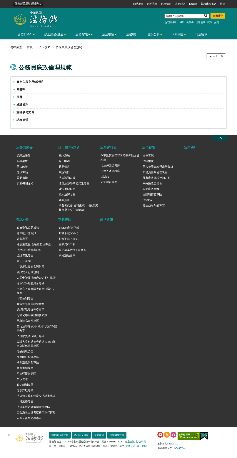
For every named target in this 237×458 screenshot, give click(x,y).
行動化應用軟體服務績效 (32, 315)
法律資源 (148, 155)
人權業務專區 (25, 401)
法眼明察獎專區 (152, 194)
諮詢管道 (22, 119)
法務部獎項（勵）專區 (30, 336)
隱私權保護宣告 (59, 435)
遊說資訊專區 (25, 255)
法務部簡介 (24, 34)
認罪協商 (200, 22)
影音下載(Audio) (69, 238)
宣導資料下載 (67, 244)
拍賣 (216, 22)
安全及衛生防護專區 (29, 418)
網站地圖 (138, 3)
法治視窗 (108, 34)
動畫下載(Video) (68, 233)
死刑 (209, 22)
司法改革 (201, 34)
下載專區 (177, 34)
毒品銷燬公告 (25, 351)
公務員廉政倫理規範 (155, 172)
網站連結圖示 (67, 255)
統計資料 (22, 104)
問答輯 (20, 89)
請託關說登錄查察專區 (30, 309)
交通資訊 (130, 441)
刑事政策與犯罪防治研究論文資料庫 (120, 157)
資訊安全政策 (81, 435)
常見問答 (180, 3)
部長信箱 (166, 3)
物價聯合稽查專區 (28, 356)
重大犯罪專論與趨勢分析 (158, 166)
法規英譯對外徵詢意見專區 (33, 407)
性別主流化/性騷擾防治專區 (34, 244)
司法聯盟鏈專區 (26, 373)
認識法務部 (24, 155)
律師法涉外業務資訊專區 (74, 183)
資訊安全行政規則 (28, 272)
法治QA (147, 200)
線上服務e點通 (53, 34)
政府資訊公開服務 (28, 227)
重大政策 (22, 166)
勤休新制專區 (25, 384)
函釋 (19, 97)
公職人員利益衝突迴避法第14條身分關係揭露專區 (36, 343)
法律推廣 (148, 161)
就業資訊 (64, 200)
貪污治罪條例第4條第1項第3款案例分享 (37, 328)
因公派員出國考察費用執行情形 (36, 412)
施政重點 (22, 172)
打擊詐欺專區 (25, 390)
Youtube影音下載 (69, 227)
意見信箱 (99, 435)
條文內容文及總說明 (29, 81)
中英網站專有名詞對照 (30, 266)
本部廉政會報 (151, 188)
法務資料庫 (82, 34)
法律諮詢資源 (67, 177)
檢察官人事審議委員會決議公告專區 (36, 291)
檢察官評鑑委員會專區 (30, 283)
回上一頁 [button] (218, 56)
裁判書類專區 (25, 368)
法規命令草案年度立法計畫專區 (36, 395)
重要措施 (22, 177)
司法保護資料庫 (110, 165)
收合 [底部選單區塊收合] (220, 138)
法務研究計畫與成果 (29, 249)
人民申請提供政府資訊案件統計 (36, 277)
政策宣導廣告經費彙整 (30, 304)
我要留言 (64, 166)
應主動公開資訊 (26, 233)
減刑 (182, 22)
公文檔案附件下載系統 (72, 249)
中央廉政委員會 (152, 183)
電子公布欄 (24, 261)
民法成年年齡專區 (154, 205)
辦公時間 (141, 441)
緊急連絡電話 (208, 3)
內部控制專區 (25, 298)
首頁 (222, 3)
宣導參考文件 (25, 112)
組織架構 (22, 161)
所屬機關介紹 (25, 183)
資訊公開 (153, 34)
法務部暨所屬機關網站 (28, 3)
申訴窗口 (64, 172)
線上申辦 (64, 161)
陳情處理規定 (67, 188)
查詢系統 (64, 155)
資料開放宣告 (117, 435)
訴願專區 (22, 238)
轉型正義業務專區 (28, 362)
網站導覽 (152, 3)
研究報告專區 (109, 182)
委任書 (190, 22)
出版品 (105, 176)
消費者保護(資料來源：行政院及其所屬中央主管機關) (79, 207)
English (193, 3)
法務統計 (132, 34)
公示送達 (22, 379)
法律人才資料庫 (110, 170)
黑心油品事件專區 (28, 320)
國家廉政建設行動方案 (156, 177)
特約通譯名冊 (67, 194)
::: (9, 3)
